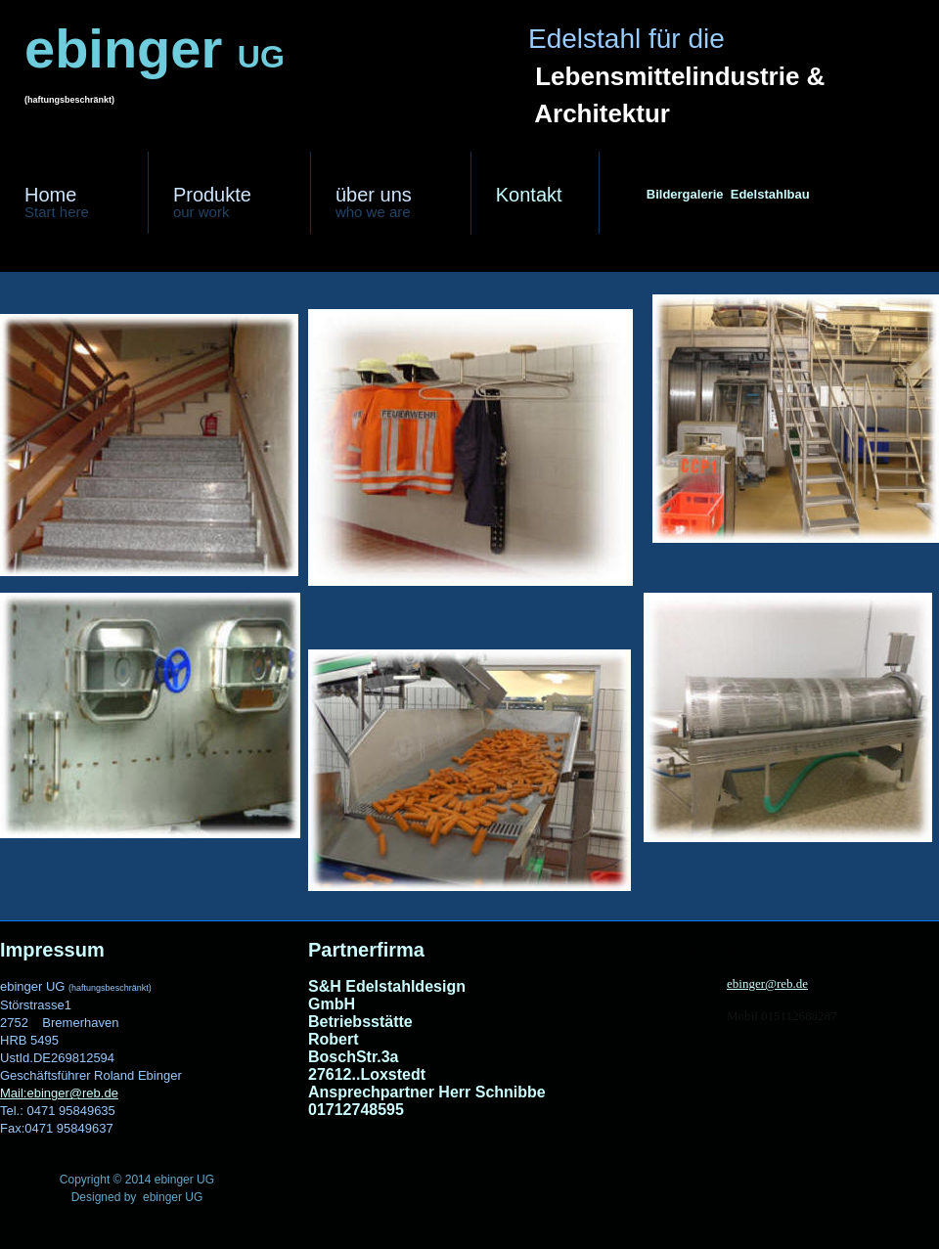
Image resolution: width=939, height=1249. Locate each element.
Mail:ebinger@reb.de (59, 1093)
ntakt (529, 194)
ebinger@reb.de (767, 983)
